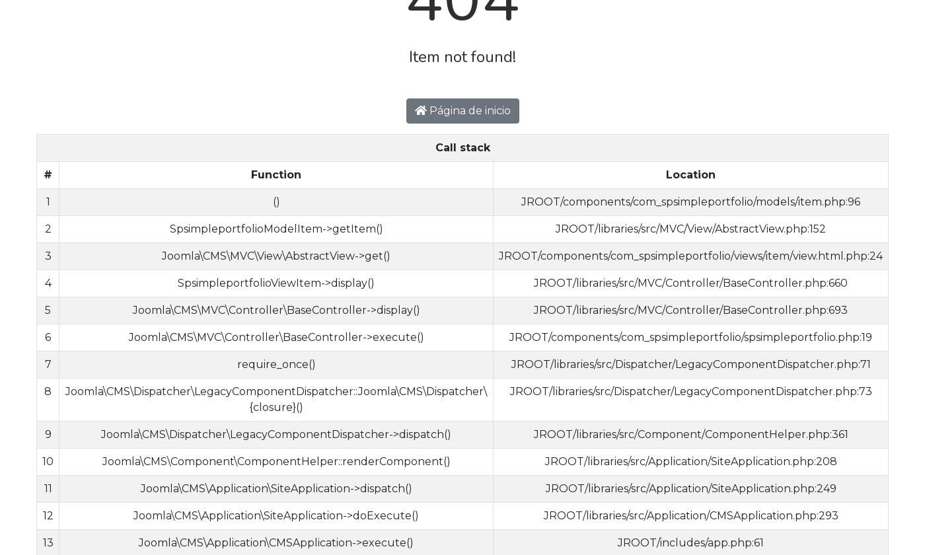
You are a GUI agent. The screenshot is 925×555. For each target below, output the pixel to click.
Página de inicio (463, 110)
